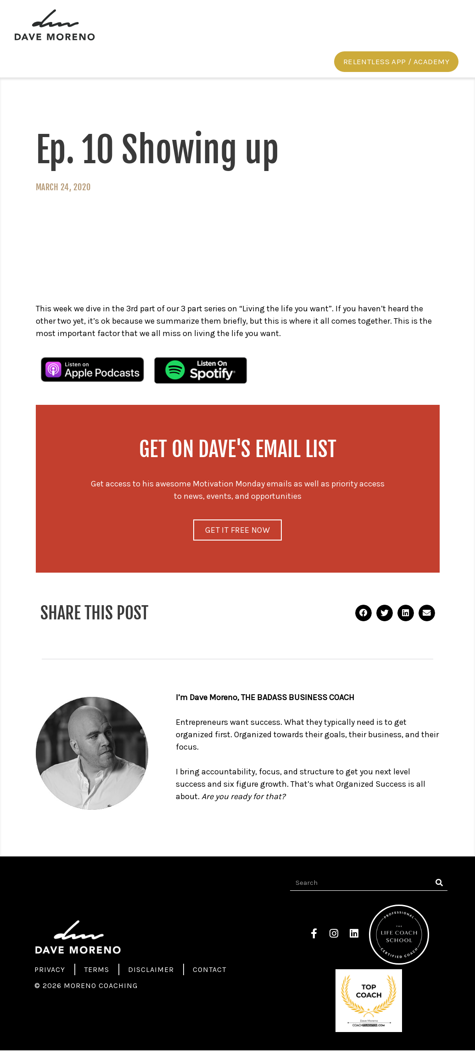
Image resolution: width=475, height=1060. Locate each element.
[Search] (439, 892)
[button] (396, 69)
